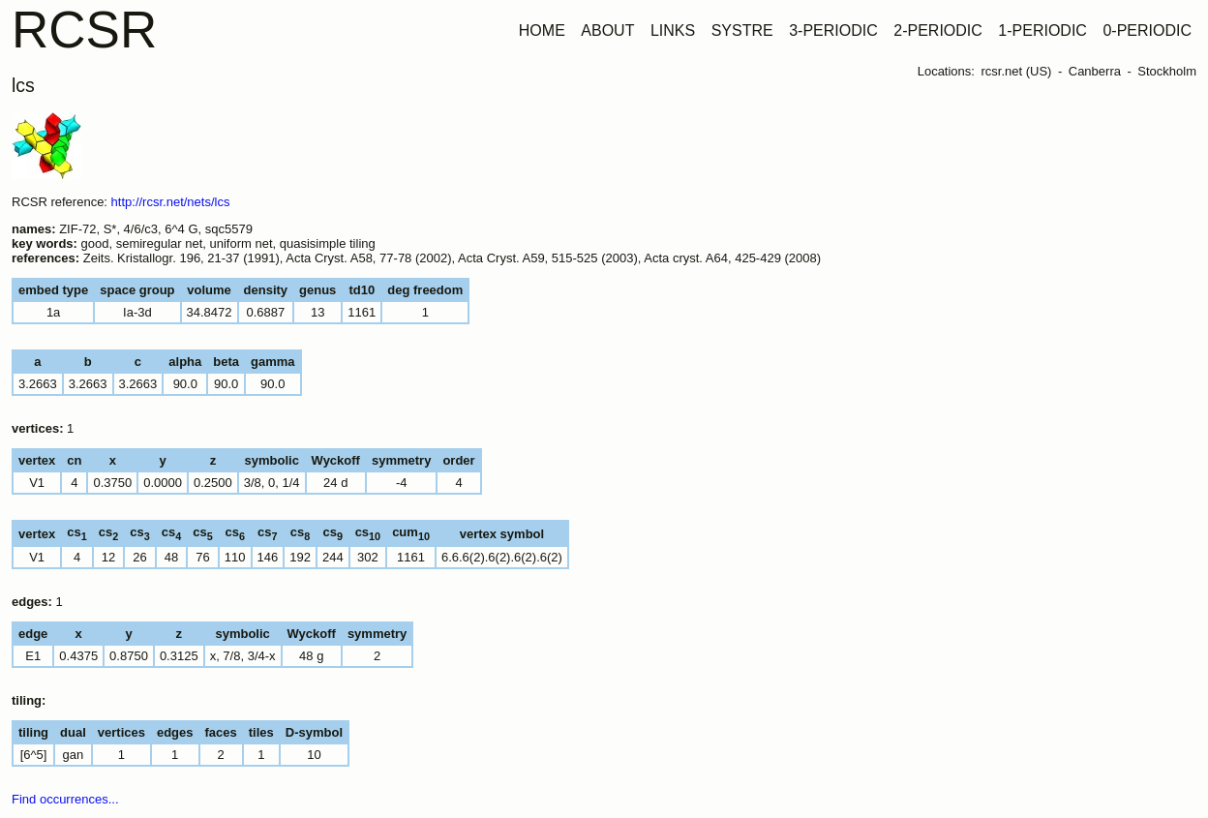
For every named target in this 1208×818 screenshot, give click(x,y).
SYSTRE (742, 30)
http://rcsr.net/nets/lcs (170, 202)
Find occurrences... (65, 799)
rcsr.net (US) (1016, 71)
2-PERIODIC (937, 30)
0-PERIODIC (1147, 30)
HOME (542, 30)
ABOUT (607, 30)
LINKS (672, 30)
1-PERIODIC (1042, 30)
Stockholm (1166, 71)
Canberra (1095, 71)
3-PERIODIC (833, 30)
